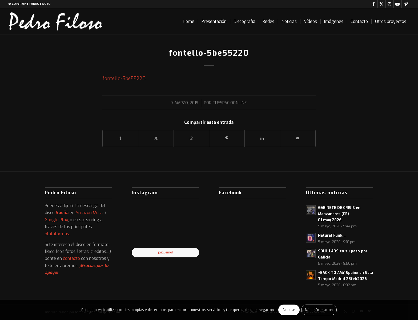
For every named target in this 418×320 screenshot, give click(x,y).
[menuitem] (188, 21)
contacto (71, 258)
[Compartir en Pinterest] (226, 138)
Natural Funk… (331, 235)
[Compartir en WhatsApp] (191, 138)
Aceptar (289, 310)
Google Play (56, 220)
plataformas (57, 234)
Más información (319, 310)
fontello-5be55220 (124, 78)
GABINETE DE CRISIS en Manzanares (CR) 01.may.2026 (339, 213)
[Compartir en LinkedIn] (262, 138)
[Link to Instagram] (389, 4)
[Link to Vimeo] (406, 4)
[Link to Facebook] (373, 4)
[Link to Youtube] (397, 4)
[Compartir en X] (156, 138)
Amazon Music (89, 212)
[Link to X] (381, 4)
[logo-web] (55, 21)
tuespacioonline (229, 102)
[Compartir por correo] (297, 138)
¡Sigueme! (165, 252)
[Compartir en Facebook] (120, 138)
